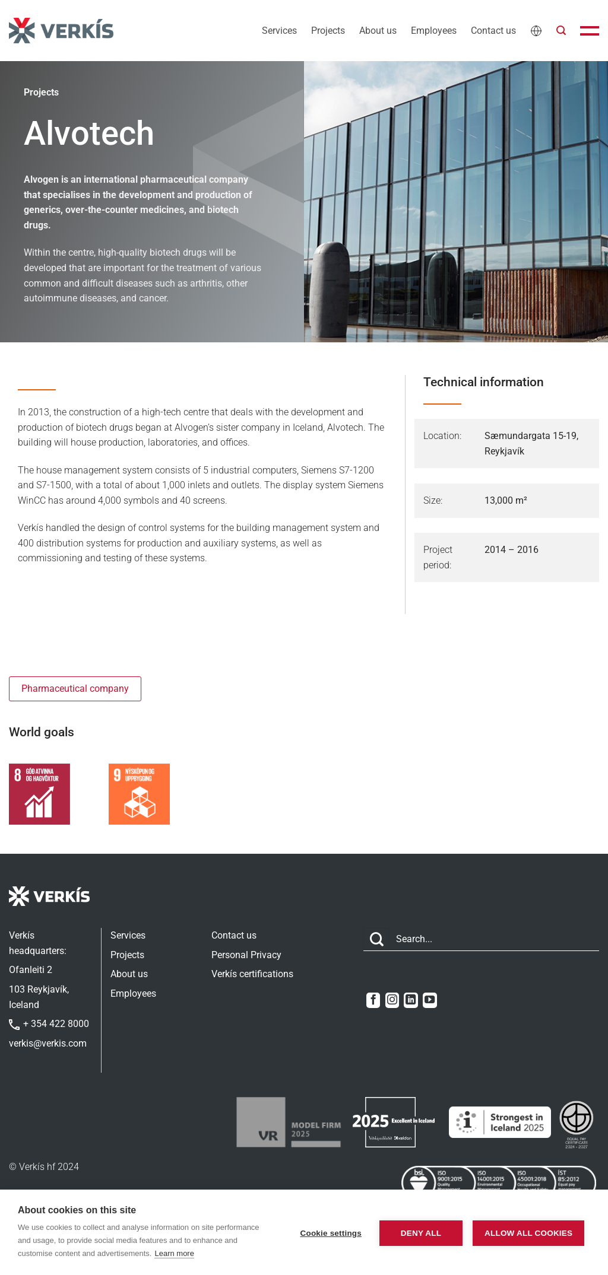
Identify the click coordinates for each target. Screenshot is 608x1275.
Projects (328, 30)
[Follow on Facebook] (373, 1000)
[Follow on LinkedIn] (410, 1000)
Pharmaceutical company (75, 688)
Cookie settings (325, 1232)
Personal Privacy (246, 955)
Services (279, 30)
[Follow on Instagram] (392, 1000)
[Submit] (376, 939)
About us (378, 30)
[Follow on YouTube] (429, 1000)
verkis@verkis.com (48, 1043)
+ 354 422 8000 (49, 1023)
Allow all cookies (526, 1232)
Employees (434, 30)
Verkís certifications (252, 974)
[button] (561, 30)
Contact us (493, 30)
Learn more (220, 1253)
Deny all (415, 1232)
